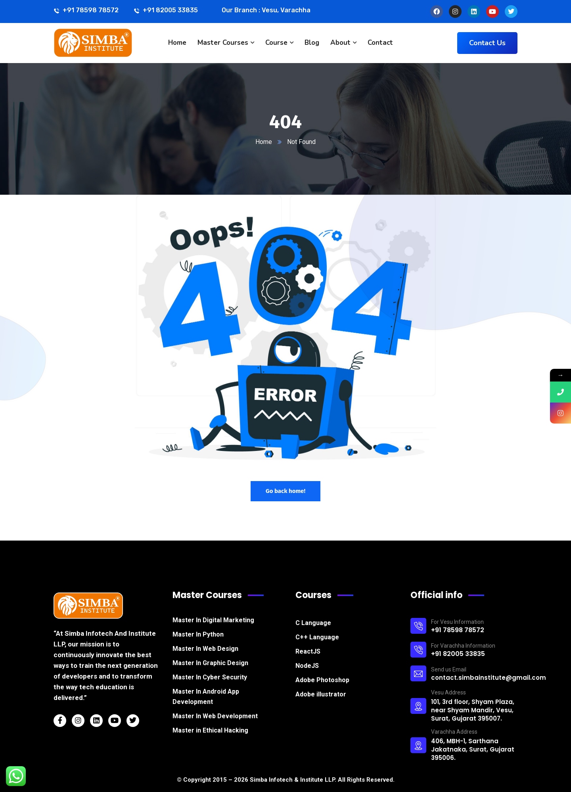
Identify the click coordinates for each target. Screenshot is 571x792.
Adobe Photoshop (322, 680)
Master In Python (198, 634)
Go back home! (285, 491)
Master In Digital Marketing (213, 620)
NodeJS (307, 665)
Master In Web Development (215, 716)
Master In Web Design (205, 648)
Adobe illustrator (320, 694)
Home (263, 142)
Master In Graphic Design (210, 663)
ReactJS (307, 651)
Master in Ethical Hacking (210, 730)
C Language (313, 623)
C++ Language (317, 637)
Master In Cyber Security (209, 677)
